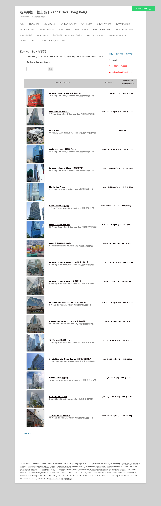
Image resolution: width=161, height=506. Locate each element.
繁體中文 (120, 54)
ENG (111, 54)
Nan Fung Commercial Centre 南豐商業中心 (68, 321)
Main (22, 24)
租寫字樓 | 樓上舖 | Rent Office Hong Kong (53, 12)
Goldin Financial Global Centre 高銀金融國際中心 (70, 359)
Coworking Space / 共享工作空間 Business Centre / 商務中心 (59, 35)
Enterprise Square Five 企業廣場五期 (64, 93)
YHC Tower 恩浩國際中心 (59, 340)
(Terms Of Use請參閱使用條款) (61, 479)
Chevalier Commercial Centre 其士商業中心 (68, 302)
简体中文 (129, 54)
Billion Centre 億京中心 (59, 111)
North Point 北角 (27, 29)
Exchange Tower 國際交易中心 (62, 149)
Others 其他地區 (26, 35)
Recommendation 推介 (117, 35)
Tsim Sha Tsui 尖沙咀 (46, 29)
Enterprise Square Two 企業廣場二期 (65, 281)
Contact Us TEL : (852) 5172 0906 (53, 41)
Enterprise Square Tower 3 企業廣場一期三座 (68, 262)
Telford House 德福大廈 (59, 415)
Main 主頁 (27, 433)
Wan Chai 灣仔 (87, 24)
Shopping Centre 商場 (95, 35)
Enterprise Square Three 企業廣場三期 (66, 168)
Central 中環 (34, 24)
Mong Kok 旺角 (64, 29)
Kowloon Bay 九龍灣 (101, 29)
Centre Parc (54, 130)
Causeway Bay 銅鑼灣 (68, 24)
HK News (23, 41)
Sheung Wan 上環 (104, 24)
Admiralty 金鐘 (49, 24)
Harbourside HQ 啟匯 (58, 396)
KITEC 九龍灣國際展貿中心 (60, 243)
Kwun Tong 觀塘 (81, 29)
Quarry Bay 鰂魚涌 (123, 24)
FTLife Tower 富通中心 (59, 378)
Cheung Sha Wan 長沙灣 (124, 29)
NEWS (34, 41)
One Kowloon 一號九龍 (59, 206)
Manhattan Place (57, 187)
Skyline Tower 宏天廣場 (59, 224)
